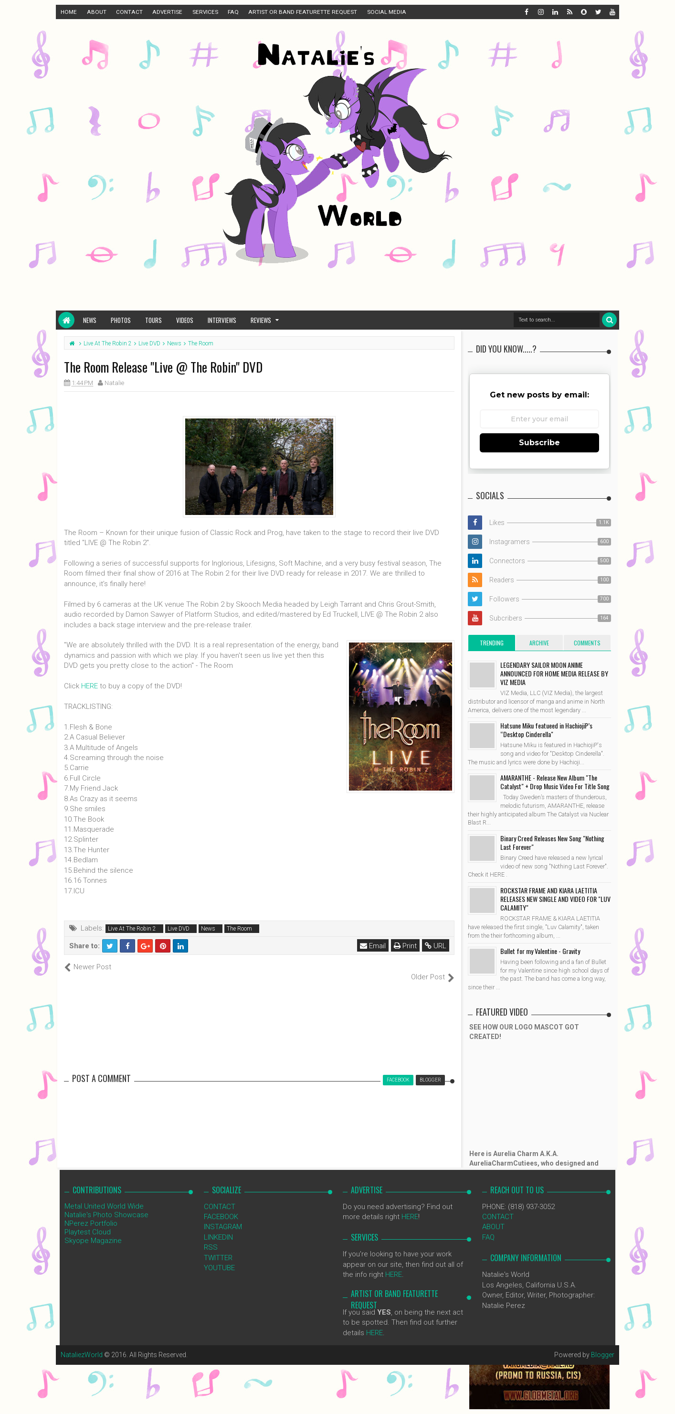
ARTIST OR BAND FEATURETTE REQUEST (302, 12)
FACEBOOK (221, 1206)
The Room (239, 928)
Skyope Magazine (93, 1230)
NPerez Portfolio (90, 1213)
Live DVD (179, 928)
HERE (89, 686)
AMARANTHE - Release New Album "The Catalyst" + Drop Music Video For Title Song (555, 781)
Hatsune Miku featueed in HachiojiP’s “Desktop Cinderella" (546, 729)
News (89, 320)
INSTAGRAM (223, 1216)
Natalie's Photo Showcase (106, 1204)
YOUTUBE (219, 1257)
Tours (153, 320)
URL (435, 946)
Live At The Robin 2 (132, 928)
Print (405, 946)
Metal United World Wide (104, 1195)
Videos (184, 320)
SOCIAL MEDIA (386, 12)
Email (373, 946)
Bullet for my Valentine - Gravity (540, 951)
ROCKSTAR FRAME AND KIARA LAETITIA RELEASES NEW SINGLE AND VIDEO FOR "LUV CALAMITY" (555, 898)
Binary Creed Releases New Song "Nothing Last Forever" (552, 842)
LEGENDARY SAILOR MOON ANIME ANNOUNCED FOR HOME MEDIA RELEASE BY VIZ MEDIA (554, 673)
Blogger (602, 1345)
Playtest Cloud (87, 1221)
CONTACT (129, 12)
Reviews (261, 320)
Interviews (222, 320)
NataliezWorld (82, 1345)
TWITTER (218, 1247)
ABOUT (96, 12)
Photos (121, 320)
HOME (69, 12)
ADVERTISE (167, 12)
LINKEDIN (218, 1226)
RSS (211, 1237)
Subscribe (539, 442)
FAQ (233, 12)
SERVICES (205, 12)
